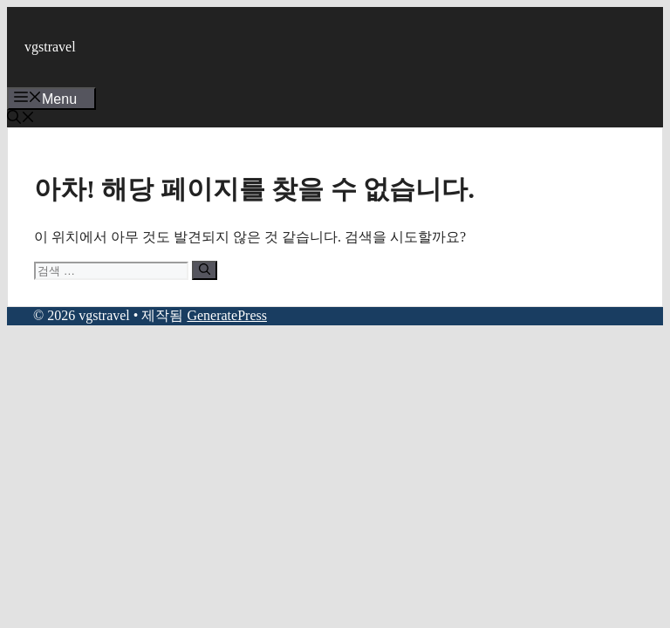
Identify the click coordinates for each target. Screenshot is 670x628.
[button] (21, 119)
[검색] (204, 270)
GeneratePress (227, 315)
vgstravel (50, 46)
